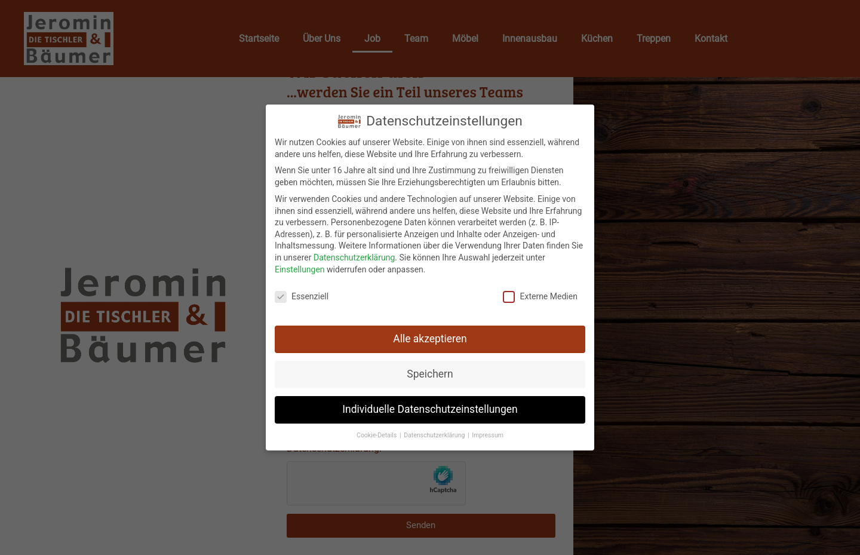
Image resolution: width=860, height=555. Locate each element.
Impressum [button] (487, 434)
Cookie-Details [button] (377, 434)
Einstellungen (300, 267)
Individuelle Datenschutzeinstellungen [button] (429, 408)
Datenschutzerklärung (354, 256)
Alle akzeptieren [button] (430, 338)
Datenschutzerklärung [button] (435, 434)
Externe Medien (540, 295)
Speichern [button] (430, 373)
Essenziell (301, 295)
